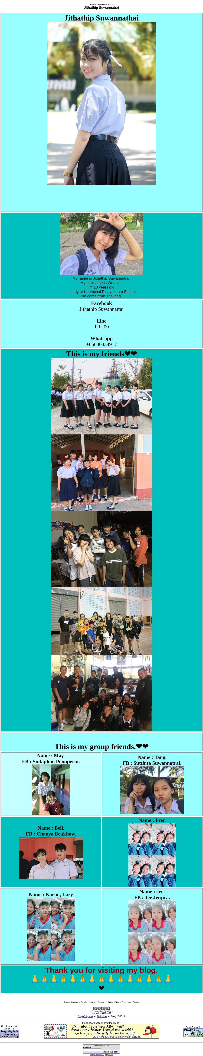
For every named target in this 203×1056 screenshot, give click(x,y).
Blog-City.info (85, 1016)
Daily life (102, 1016)
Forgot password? (97, 1055)
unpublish (109, 1055)
